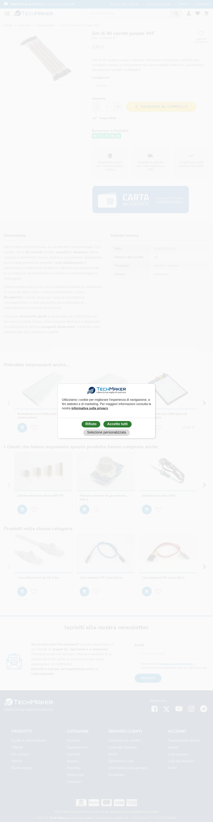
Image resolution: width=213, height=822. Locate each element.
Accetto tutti (117, 424)
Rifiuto (91, 424)
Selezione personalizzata (106, 432)
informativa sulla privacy (89, 408)
